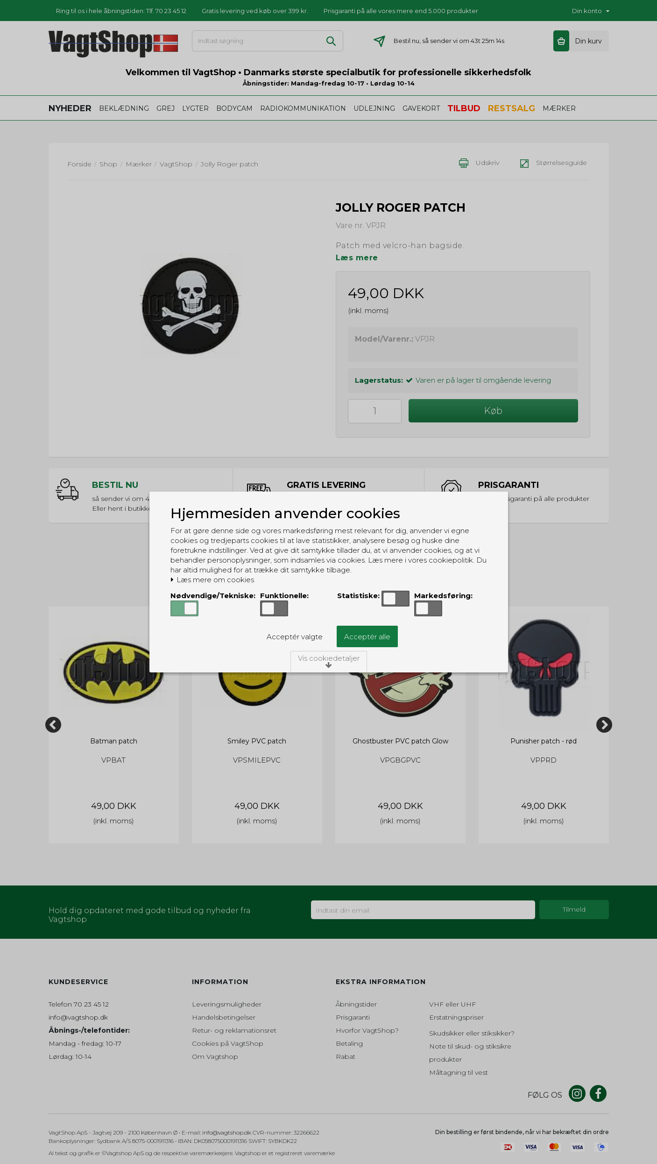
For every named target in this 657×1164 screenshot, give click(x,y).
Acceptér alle (367, 636)
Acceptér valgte (295, 636)
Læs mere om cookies (212, 580)
